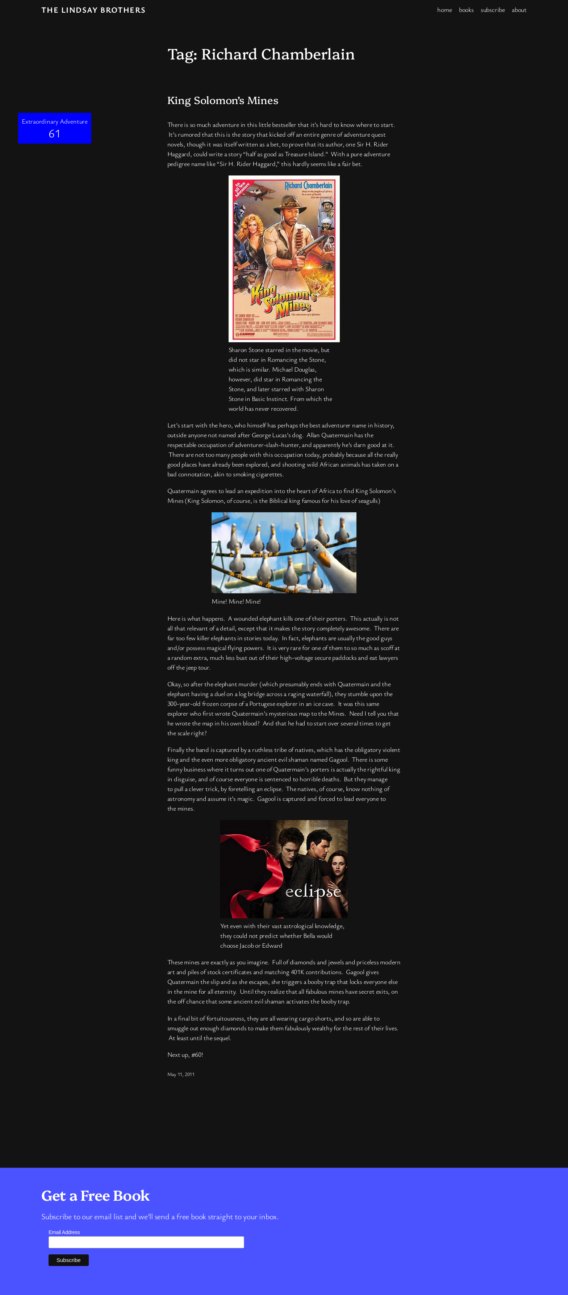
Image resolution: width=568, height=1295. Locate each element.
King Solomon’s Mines (223, 99)
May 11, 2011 (181, 1074)
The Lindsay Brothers (93, 9)
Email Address (64, 1232)
